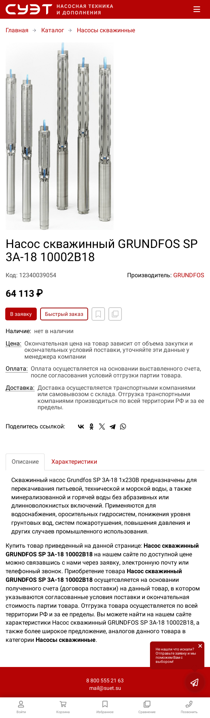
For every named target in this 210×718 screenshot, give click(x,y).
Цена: (13, 343)
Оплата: (17, 368)
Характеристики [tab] (74, 461)
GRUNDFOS (188, 275)
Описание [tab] (25, 461)
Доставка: (20, 388)
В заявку (21, 314)
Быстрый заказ (64, 314)
